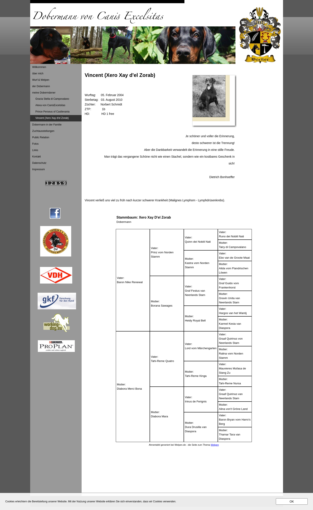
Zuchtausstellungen (43, 131)
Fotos (35, 143)
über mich (38, 73)
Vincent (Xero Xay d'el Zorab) (52, 118)
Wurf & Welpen (40, 79)
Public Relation (40, 137)
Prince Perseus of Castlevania (52, 111)
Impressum (38, 169)
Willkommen (39, 67)
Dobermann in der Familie (47, 124)
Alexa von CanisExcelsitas (50, 105)
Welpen (215, 445)
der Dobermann (41, 86)
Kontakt (36, 156)
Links (35, 150)
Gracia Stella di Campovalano (52, 98)
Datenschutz (39, 162)
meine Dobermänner (43, 92)
